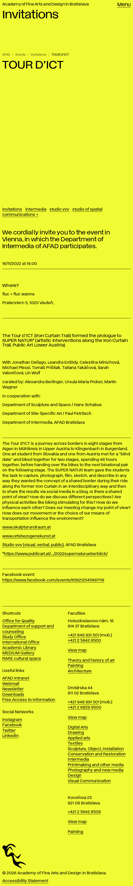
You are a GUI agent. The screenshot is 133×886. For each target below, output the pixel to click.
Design (74, 775)
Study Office (14, 637)
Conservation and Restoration (97, 754)
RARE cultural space (21, 658)
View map (77, 650)
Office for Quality (18, 621)
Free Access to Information (28, 700)
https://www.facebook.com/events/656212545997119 (53, 580)
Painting (75, 666)
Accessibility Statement (25, 881)
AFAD (6, 54)
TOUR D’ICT (60, 54)
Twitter (9, 730)
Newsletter (13, 689)
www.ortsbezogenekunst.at (28, 536)
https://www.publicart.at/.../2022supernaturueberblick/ (56, 554)
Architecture (80, 671)
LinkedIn (10, 736)
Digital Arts (78, 727)
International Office (20, 642)
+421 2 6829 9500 (84, 707)
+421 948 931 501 (83, 635)
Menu (124, 5)
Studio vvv (59, 209)
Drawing (76, 733)
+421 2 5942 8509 (84, 812)
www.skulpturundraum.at (26, 527)
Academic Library (19, 648)
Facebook (12, 725)
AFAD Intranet (15, 678)
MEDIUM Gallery (18, 653)
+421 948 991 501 (83, 702)
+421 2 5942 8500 (84, 640)
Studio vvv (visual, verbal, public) (33, 545)
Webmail (10, 684)
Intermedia (35, 209)
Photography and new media (95, 770)
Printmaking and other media (96, 765)
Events (21, 54)
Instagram (12, 720)
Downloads (13, 694)
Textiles (75, 743)
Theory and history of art (91, 660)
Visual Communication (89, 781)
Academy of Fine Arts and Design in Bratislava (45, 4)
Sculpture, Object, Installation (96, 749)
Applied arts (79, 738)
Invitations (38, 54)
